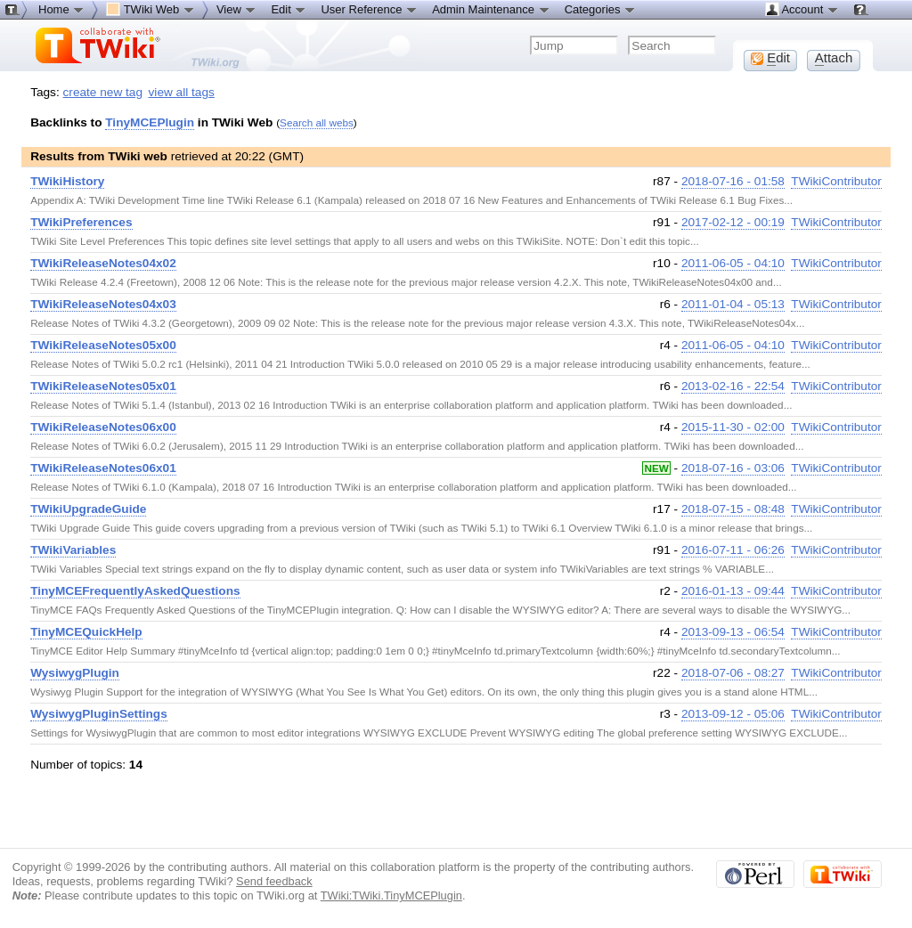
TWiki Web (150, 9)
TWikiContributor (836, 181)
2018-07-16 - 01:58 (733, 181)
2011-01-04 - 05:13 (733, 304)
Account (802, 9)
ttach (834, 58)
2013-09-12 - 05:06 (733, 713)
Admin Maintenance (491, 9)
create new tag (102, 92)
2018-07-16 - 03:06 (733, 468)
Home (61, 9)
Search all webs (317, 122)
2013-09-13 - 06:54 (733, 632)
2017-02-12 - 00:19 (733, 222)
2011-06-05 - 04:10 (733, 263)
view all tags (182, 92)
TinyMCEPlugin (149, 122)
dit (770, 58)
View (236, 9)
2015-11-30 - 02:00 (733, 427)
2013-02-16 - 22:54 (733, 386)
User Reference (369, 9)
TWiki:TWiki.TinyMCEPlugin (391, 895)
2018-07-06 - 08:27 (733, 673)
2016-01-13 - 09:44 (733, 591)
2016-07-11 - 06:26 (733, 550)
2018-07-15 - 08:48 (733, 509)
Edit (288, 9)
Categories (600, 9)
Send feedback (274, 881)
